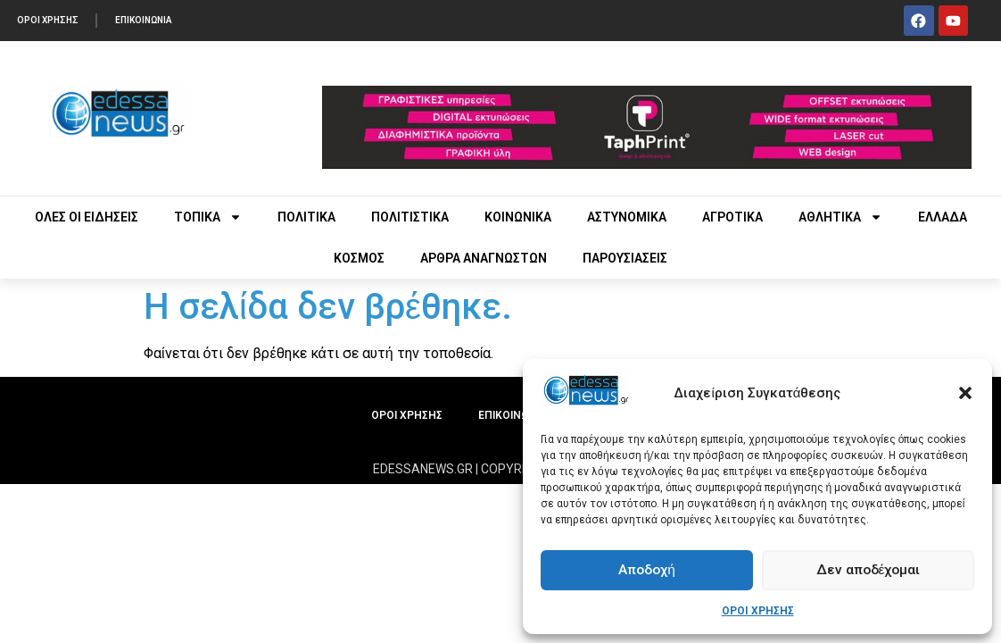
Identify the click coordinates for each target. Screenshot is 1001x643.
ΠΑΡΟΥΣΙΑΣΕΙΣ (625, 258)
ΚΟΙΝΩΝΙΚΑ (517, 217)
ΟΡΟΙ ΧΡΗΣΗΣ (758, 611)
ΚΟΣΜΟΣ (359, 258)
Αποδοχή (646, 571)
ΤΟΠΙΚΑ (208, 217)
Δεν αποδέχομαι (868, 571)
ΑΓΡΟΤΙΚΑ (732, 217)
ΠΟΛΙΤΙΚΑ (306, 217)
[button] (965, 393)
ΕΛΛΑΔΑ (942, 217)
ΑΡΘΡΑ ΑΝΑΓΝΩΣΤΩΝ (483, 258)
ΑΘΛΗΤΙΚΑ (840, 217)
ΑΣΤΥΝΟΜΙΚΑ (626, 217)
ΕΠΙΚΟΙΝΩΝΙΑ (145, 20)
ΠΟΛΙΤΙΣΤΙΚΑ (410, 217)
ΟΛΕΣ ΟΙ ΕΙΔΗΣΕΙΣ (86, 217)
